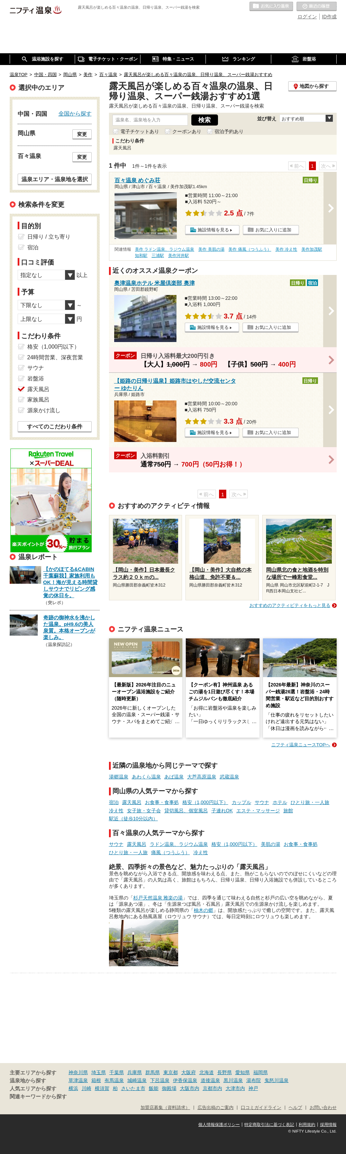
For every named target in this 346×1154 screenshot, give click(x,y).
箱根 (96, 1080)
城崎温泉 (137, 1080)
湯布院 (253, 1080)
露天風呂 (132, 802)
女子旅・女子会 (144, 810)
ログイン (307, 16)
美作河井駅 (178, 255)
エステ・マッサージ (258, 810)
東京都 (170, 1072)
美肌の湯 (270, 844)
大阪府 (188, 1072)
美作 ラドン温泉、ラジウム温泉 (164, 249)
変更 (82, 134)
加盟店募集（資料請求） (165, 1107)
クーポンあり (186, 131)
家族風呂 (38, 400)
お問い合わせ (323, 1107)
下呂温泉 (160, 1080)
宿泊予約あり (229, 131)
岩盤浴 (35, 378)
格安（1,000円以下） (205, 802)
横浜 (73, 1088)
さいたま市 (133, 1088)
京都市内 (212, 1088)
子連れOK (222, 810)
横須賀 (102, 1088)
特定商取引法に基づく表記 (269, 1124)
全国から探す (75, 113)
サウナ (262, 802)
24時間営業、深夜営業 (55, 357)
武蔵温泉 (229, 776)
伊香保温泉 (185, 1080)
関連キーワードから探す (38, 1096)
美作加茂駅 (311, 249)
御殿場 (169, 1088)
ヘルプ (295, 1107)
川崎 (86, 1088)
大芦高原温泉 (201, 776)
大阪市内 (189, 1088)
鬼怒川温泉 (276, 1080)
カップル (241, 802)
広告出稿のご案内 (216, 1107)
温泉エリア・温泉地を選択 (54, 179)
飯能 (153, 1088)
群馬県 (152, 1072)
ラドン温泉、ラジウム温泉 (179, 844)
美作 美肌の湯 (211, 249)
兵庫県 (134, 1072)
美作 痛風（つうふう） (249, 249)
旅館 (288, 810)
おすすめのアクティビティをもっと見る (289, 605)
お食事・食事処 (162, 802)
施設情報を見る (213, 229)
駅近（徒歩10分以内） (133, 818)
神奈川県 (78, 1072)
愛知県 (242, 1072)
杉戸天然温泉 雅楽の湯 (158, 898)
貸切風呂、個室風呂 (186, 810)
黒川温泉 (233, 1080)
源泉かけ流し (44, 410)
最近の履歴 (317, 6)
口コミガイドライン (261, 1107)
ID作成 (329, 16)
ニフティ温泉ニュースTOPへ (300, 744)
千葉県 (116, 1072)
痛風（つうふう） (170, 852)
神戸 (253, 1088)
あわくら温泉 (146, 776)
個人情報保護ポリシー (219, 1124)
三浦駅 (158, 255)
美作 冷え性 (286, 249)
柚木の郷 (203, 910)
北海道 (206, 1072)
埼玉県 (98, 1072)
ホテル (280, 802)
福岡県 (260, 1072)
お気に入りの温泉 (271, 6)
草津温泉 (78, 1080)
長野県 (224, 1072)
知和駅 (141, 255)
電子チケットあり (139, 131)
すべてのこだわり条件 (54, 427)
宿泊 (114, 802)
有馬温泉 (114, 1080)
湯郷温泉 (118, 776)
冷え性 (116, 810)
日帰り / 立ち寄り (49, 237)
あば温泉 (174, 776)
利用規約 (307, 1124)
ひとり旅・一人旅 (310, 802)
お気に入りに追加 (273, 229)
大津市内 (235, 1088)
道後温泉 (210, 1080)
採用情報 (328, 1124)
